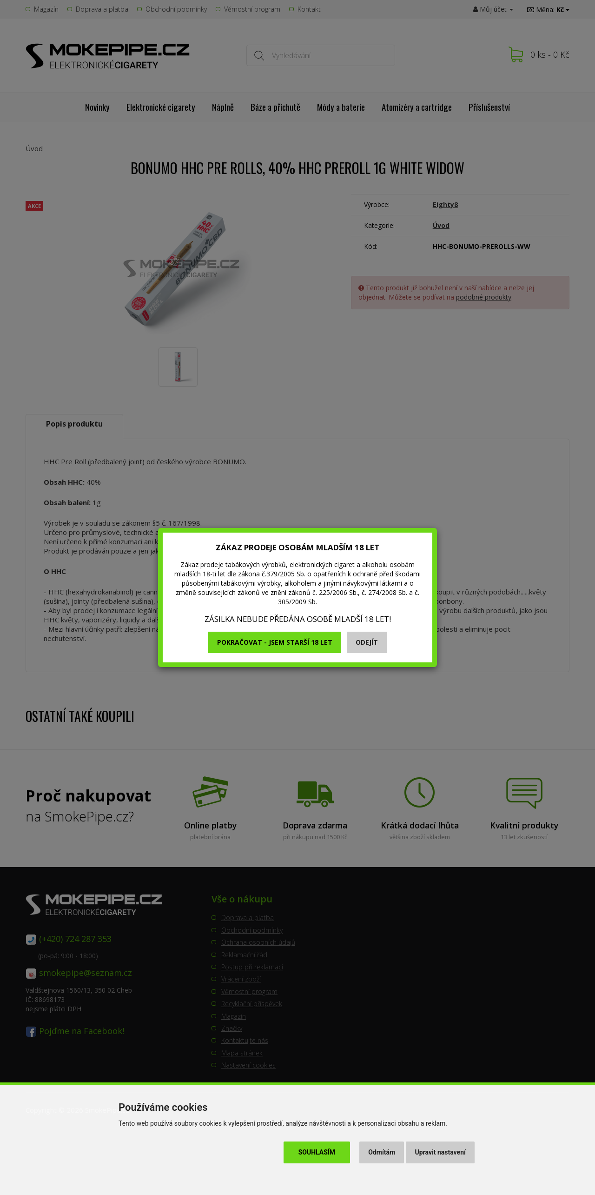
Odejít (367, 642)
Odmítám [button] (381, 1152)
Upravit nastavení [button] (440, 1152)
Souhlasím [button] (316, 1152)
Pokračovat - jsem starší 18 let (274, 642)
